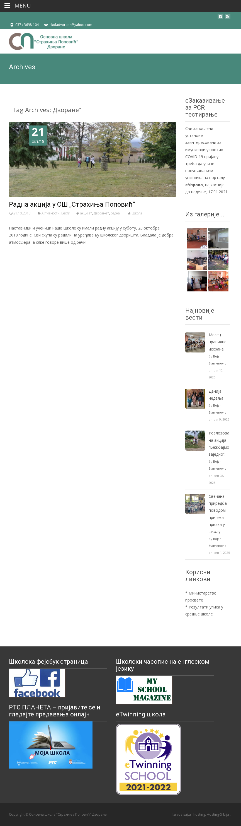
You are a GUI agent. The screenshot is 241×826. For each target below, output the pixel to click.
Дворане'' (101, 213)
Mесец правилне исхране (218, 341)
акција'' (86, 213)
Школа (137, 213)
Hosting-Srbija (218, 814)
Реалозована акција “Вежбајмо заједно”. (219, 443)
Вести (65, 213)
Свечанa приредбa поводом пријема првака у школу (218, 514)
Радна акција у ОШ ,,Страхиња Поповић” (72, 204)
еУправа (194, 184)
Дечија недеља (216, 394)
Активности (51, 213)
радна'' (116, 213)
